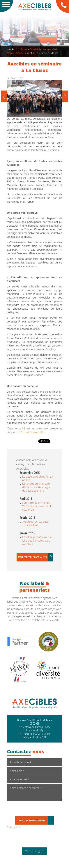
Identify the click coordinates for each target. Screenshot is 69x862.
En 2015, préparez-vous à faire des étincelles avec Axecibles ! (37, 540)
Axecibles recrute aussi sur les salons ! (35, 523)
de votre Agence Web (43, 49)
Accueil (24, 49)
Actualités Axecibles (15, 53)
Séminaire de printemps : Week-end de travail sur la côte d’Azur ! (37, 506)
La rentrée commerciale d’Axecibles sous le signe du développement (36, 487)
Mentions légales (34, 851)
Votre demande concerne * (34, 792)
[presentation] (35, 809)
